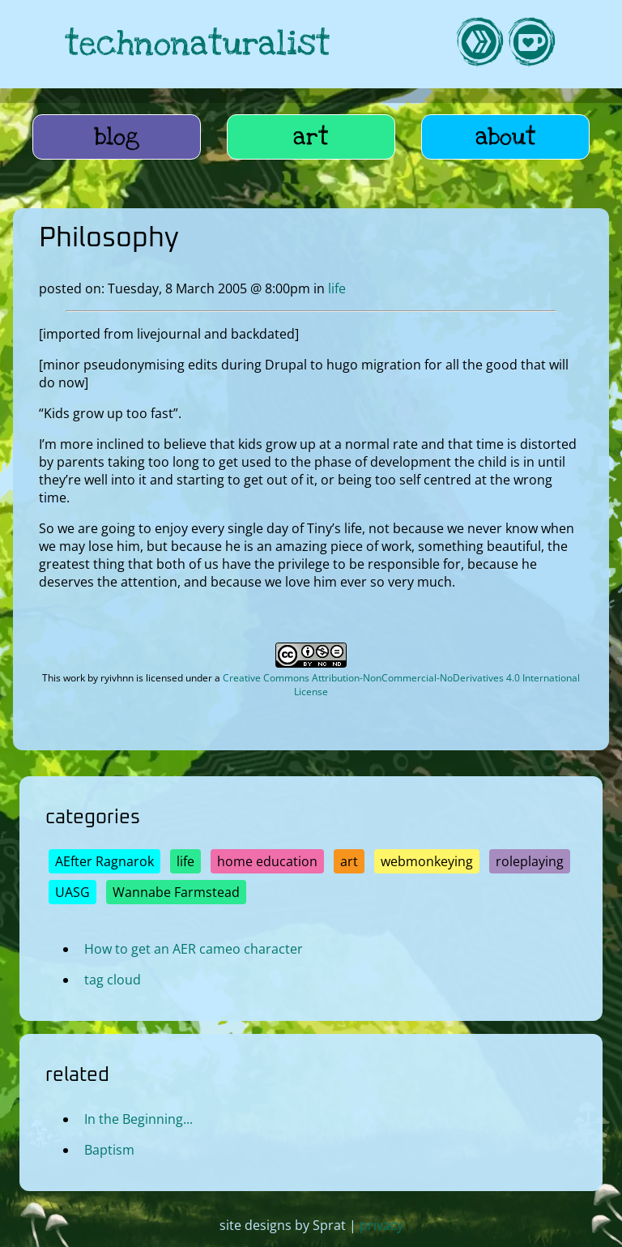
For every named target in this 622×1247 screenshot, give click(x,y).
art (311, 137)
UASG (72, 892)
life (337, 288)
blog (117, 137)
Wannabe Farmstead (176, 892)
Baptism (109, 1149)
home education (267, 861)
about (505, 137)
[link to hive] (479, 44)
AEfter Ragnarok (104, 861)
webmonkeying (427, 861)
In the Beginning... (138, 1118)
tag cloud (112, 980)
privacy (381, 1225)
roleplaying (530, 861)
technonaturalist (197, 44)
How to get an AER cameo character (193, 949)
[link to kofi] (531, 44)
